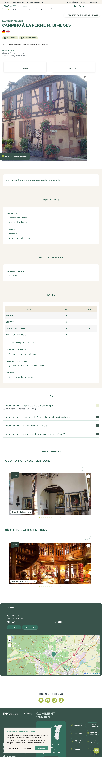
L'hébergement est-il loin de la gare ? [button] (25, 425)
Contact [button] (15, 627)
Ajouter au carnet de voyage (83, 15)
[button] (73, 67)
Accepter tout (41, 748)
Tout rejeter (28, 748)
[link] (80, 6)
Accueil (4, 9)
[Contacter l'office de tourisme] (75, 6)
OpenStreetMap (96, 673)
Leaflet (86, 673)
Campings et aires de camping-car (21, 9)
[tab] (39, 517)
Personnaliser (14, 748)
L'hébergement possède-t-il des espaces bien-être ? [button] (34, 434)
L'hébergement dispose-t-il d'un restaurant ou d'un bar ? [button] (36, 417)
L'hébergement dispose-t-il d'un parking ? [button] (28, 405)
